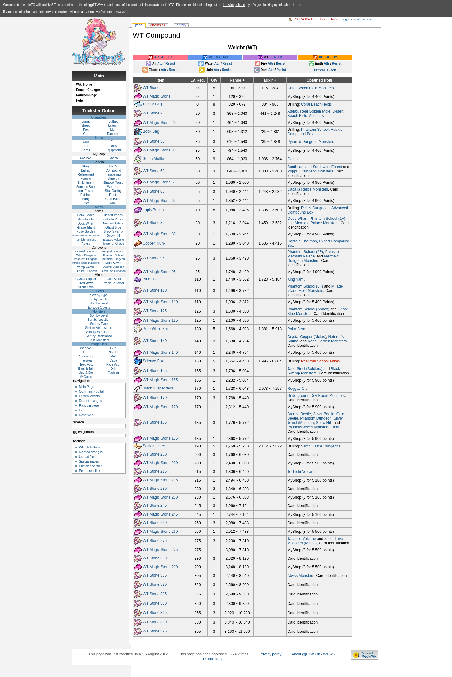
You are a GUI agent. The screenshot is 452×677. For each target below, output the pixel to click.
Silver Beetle (323, 414)
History (181, 25)
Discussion (157, 25)
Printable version (90, 466)
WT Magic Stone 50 (159, 182)
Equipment (113, 150)
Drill (113, 368)
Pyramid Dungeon (85, 251)
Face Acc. (113, 364)
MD (225, 57)
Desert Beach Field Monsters (316, 113)
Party (85, 199)
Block (331, 70)
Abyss (86, 243)
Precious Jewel (113, 283)
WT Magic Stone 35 (159, 150)
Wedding (113, 186)
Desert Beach (113, 215)
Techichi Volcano (301, 471)
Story (85, 166)
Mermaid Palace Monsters (316, 223)
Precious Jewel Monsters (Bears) (315, 427)
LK (280, 57)
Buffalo (113, 121)
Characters (99, 117)
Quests (99, 291)
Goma (293, 159)
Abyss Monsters (301, 576)
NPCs (113, 166)
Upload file (86, 456)
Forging (85, 178)
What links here (90, 447)
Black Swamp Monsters (314, 371)
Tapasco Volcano (302, 539)
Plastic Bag (152, 104)
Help (79, 100)
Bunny (85, 121)
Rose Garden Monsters (327, 341)
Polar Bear (296, 329)
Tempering (113, 174)
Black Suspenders (158, 388)
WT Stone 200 (155, 454)
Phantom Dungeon (315, 418)
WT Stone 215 (155, 471)
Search (78, 422)
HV (335, 57)
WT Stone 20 (154, 113)
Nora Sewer (113, 263)
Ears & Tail (86, 368)
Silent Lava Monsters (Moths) (315, 541)
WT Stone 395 (155, 631)
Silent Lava (86, 287)
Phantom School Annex (320, 361)
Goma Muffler (154, 158)
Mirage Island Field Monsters (315, 288)
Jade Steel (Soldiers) (305, 369)
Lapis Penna (153, 210)
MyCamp (85, 376)
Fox (86, 129)
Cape (113, 360)
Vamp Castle (86, 267)
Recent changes (90, 401)
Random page (89, 405)
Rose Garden (86, 231)
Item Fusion (86, 191)
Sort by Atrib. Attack (98, 328)
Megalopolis (86, 219)
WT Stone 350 (155, 603)
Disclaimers (212, 659)
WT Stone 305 (155, 575)
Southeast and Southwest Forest (315, 167)
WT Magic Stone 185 (160, 438)
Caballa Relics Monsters (308, 189)
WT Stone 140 (155, 341)
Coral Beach (85, 215)
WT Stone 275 (155, 540)
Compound (113, 170)
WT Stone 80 (154, 222)
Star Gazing (113, 191)
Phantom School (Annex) (308, 309)
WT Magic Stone (156, 96)
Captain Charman (302, 241)
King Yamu (297, 279)
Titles (86, 203)
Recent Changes (88, 90)
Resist (170, 63)
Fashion (113, 372)
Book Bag (151, 132)
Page (138, 25)
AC (163, 57)
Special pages (89, 461)
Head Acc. (86, 364)
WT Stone (151, 88)
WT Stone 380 (155, 622)
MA (218, 57)
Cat (86, 133)
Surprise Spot (85, 186)
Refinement (86, 174)
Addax (293, 111)
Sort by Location (99, 299)
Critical (319, 70)
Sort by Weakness (99, 332)
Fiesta (113, 195)
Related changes (91, 452)
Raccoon (113, 133)
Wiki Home (84, 84)
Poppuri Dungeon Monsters (310, 171)
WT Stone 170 (155, 397)
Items (99, 138)
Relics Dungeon (86, 255)
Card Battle (113, 199)
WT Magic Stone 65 (159, 200)
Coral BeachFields (316, 104)
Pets (86, 146)
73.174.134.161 (305, 19)
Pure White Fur (155, 329)
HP (321, 57)
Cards (86, 150)
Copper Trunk (154, 243)
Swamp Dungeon (113, 266)
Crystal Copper (85, 279)
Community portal (91, 391)
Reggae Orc (298, 388)
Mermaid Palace (113, 223)
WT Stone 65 (154, 191)
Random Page (86, 95)
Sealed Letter (154, 446)
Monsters (98, 311)
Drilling (86, 170)
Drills (113, 146)
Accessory (85, 356)
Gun (113, 348)
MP (210, 57)
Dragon (113, 125)
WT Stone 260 (155, 523)
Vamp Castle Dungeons (321, 446)
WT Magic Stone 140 (160, 352)
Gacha (113, 158)
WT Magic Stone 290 (160, 567)
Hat (86, 352)
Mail (113, 203)
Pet (113, 356)
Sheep (85, 125)
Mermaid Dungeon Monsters (313, 258)
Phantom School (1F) (327, 218)
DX (170, 57)
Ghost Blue (113, 227)
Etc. (113, 142)
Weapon (86, 348)
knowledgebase (234, 5)
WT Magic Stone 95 (159, 271)
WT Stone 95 (154, 258)
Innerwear (86, 360)
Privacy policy (271, 654)
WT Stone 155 (155, 371)
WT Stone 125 (155, 311)
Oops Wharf (298, 218)
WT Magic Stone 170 (160, 407)
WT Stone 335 (155, 594)
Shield (113, 352)
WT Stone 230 (155, 488)
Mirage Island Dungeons (86, 263)
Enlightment (86, 182)
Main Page (86, 387)
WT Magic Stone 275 (160, 549)
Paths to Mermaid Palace (313, 254)
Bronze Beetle (299, 414)
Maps (99, 207)
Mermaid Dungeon (113, 259)
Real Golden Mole (315, 111)
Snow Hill (323, 422)
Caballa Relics (113, 219)
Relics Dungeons (315, 208)
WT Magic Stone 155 (160, 380)
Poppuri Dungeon (113, 251)
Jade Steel (113, 279)
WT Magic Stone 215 (160, 480)
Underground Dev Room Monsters (316, 396)
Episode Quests (99, 307)
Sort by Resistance (99, 336)
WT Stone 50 (154, 171)
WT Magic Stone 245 (160, 514)
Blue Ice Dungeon (86, 270)
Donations (86, 415)
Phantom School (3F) (305, 286)
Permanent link (89, 471)
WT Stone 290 (155, 558)
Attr (160, 63)
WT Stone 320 (155, 585)
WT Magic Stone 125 (160, 320)
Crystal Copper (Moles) (307, 337)
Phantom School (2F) (305, 252)
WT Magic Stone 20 (159, 122)
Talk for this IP (329, 19)
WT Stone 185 (155, 422)
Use (86, 142)
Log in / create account (358, 19)
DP (328, 57)
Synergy (113, 178)
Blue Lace (151, 279)
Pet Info (85, 195)
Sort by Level (99, 303)
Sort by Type (99, 295)
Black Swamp (113, 231)
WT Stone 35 (154, 141)
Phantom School (315, 129)
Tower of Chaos (113, 243)
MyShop (86, 158)
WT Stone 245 (155, 506)
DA (273, 57)
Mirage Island (85, 227)
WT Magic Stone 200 (160, 463)
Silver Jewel (86, 283)
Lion (113, 129)
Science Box (153, 361)
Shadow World (113, 182)
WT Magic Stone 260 (160, 531)
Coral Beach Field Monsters (311, 88)
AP (156, 57)
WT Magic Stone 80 (159, 234)
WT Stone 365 (155, 613)
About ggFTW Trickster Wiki (314, 654)
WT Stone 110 (155, 290)
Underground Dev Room (86, 235)
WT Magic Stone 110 (160, 302)
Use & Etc (86, 372)
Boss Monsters (99, 340)
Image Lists (99, 344)
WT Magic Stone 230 (160, 497)
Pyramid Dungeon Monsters (311, 142)
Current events (89, 396)
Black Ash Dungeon (113, 270)
